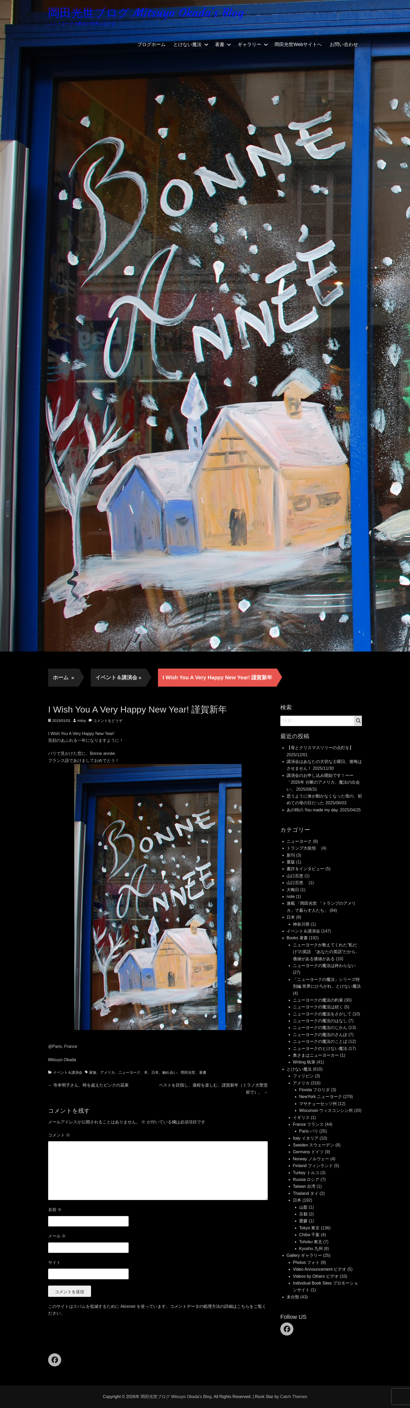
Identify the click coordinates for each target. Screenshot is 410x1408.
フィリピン (303, 1076)
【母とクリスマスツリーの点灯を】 (320, 747)
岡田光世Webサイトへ (298, 44)
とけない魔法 (187, 44)
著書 (219, 44)
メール (57, 1236)
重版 (291, 862)
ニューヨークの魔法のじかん (320, 1027)
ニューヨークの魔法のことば (320, 1041)
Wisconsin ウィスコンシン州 (326, 1110)
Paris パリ (308, 1131)
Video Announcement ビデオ (319, 1269)
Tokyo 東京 (309, 1228)
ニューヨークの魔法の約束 (318, 1000)
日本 (155, 1072)
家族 (92, 1072)
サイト (54, 1262)
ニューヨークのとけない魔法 (320, 1048)
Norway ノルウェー (311, 1159)
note (291, 896)
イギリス (301, 1117)
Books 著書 (297, 938)
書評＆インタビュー (305, 869)
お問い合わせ (344, 44)
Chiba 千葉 (309, 1234)
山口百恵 (295, 876)
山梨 (303, 1207)
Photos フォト (306, 1262)
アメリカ (107, 1072)
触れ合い (169, 1072)
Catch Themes (293, 1396)
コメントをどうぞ (107, 721)
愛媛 (303, 1221)
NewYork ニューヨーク (320, 1096)
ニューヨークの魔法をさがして (322, 1014)
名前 (55, 1209)
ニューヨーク (129, 1072)
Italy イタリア (305, 1138)
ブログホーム (151, 44)
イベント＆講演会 (118, 677)
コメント (59, 1135)
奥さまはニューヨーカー (316, 1055)
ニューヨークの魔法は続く (318, 1007)
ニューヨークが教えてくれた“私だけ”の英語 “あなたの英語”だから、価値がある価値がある (326, 952)
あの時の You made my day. (313, 810)
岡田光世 (188, 1072)
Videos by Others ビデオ (316, 1276)
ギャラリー (249, 44)
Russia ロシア (306, 1179)
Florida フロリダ (314, 1090)
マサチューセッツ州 (318, 1103)
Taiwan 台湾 (304, 1186)
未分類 (293, 1297)
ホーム (63, 677)
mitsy (81, 721)
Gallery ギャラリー (304, 1255)
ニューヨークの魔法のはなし (320, 1021)
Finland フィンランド (313, 1165)
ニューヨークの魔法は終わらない (324, 965)
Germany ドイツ (308, 1152)
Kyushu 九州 (311, 1248)
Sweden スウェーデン (313, 1145)
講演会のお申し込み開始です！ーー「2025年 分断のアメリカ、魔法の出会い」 (323, 782)
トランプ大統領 (303, 848)
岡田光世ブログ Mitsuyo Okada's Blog (146, 12)
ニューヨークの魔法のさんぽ (320, 1034)
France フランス (308, 1124)
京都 (303, 1214)
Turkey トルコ (306, 1172)
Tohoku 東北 (310, 1242)
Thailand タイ (305, 1193)
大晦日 (293, 889)
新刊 (291, 855)
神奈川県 (301, 924)
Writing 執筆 (304, 1062)
